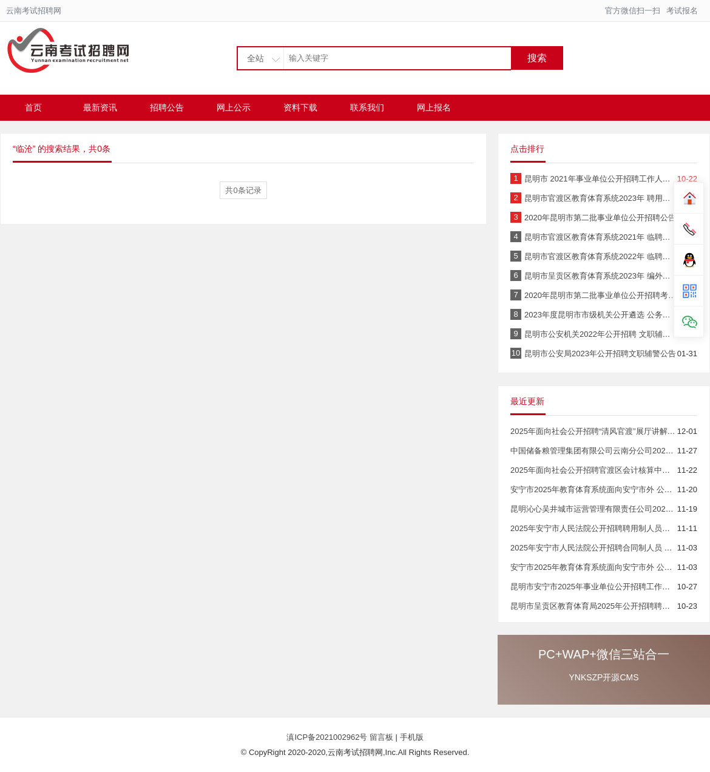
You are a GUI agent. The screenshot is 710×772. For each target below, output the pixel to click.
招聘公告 (167, 107)
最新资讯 (100, 107)
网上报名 (434, 107)
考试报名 (682, 10)
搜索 (537, 58)
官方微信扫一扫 (632, 10)
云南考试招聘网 (33, 10)
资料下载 (300, 107)
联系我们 (367, 107)
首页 (33, 107)
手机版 (412, 737)
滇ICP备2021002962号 (328, 737)
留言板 (381, 737)
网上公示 (234, 107)
